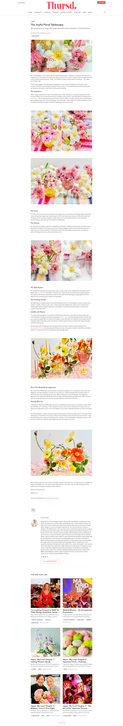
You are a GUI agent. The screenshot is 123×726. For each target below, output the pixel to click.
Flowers (34, 669)
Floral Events (35, 622)
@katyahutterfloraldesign (51, 498)
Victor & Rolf (41, 292)
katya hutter (33, 510)
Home (30, 12)
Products (47, 12)
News (84, 12)
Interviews (77, 12)
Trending (56, 12)
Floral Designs (35, 715)
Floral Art (47, 619)
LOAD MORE (61, 723)
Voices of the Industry (37, 619)
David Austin (34, 98)
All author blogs (50, 561)
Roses (42, 715)
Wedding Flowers (66, 12)
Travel (39, 669)
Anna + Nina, (64, 317)
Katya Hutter (45, 517)
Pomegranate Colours (37, 328)
